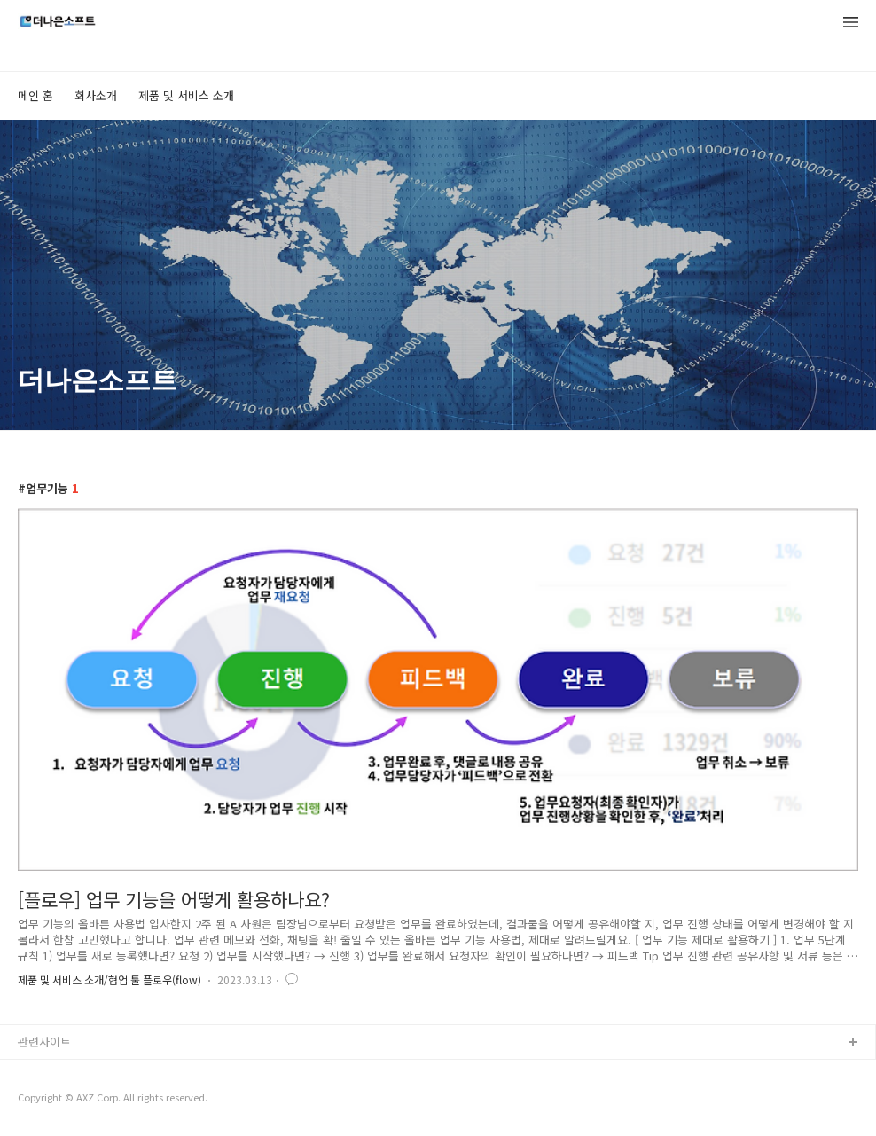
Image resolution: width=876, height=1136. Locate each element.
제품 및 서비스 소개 (186, 95)
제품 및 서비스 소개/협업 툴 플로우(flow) (109, 979)
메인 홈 (35, 95)
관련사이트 (44, 1041)
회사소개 (95, 95)
